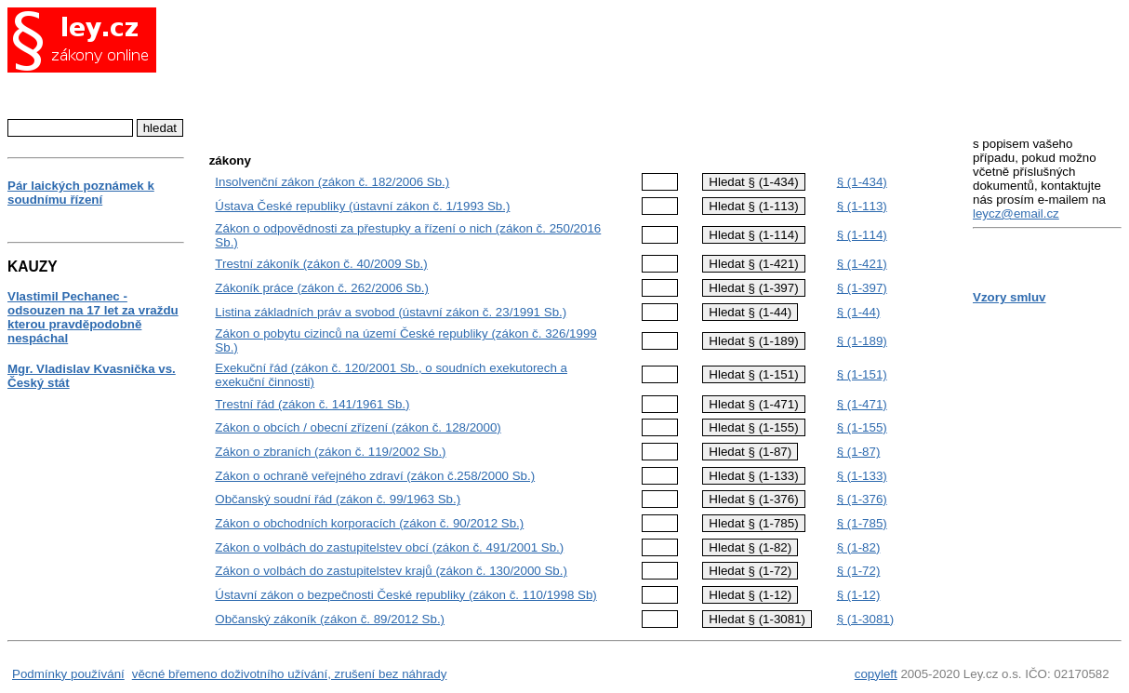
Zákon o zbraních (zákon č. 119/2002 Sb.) (330, 452)
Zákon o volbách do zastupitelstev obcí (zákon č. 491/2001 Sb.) (389, 547)
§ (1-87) (859, 452)
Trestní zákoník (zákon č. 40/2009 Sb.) (321, 264)
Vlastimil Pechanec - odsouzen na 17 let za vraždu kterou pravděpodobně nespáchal (93, 317)
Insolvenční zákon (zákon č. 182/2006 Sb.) (332, 182)
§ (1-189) (862, 341)
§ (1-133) (862, 476)
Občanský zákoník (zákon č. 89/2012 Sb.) (330, 619)
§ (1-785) (862, 523)
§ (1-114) (862, 235)
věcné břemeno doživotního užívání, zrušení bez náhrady (289, 674)
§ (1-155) (862, 427)
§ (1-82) (859, 547)
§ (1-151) (862, 374)
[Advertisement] (578, 70)
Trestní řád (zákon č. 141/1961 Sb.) (312, 404)
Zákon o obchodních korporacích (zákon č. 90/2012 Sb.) (369, 523)
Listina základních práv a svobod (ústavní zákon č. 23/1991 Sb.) (390, 312)
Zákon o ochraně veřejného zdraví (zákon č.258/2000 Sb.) (375, 476)
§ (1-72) (859, 571)
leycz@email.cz (1016, 213)
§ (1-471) (862, 404)
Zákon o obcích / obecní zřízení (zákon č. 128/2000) (357, 427)
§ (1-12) (859, 595)
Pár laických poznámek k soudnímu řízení (80, 193)
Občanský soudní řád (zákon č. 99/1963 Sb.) (337, 499)
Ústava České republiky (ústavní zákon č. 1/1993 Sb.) (362, 206)
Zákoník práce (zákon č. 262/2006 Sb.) (322, 288)
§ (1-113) (862, 206)
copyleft (876, 674)
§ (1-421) (862, 264)
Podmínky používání (68, 674)
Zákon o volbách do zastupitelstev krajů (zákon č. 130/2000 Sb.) (391, 571)
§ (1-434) (862, 182)
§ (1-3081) (866, 619)
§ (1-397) (862, 288)
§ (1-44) (859, 312)
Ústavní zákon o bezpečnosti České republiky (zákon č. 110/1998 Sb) (405, 595)
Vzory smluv (1009, 297)
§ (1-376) (862, 499)
